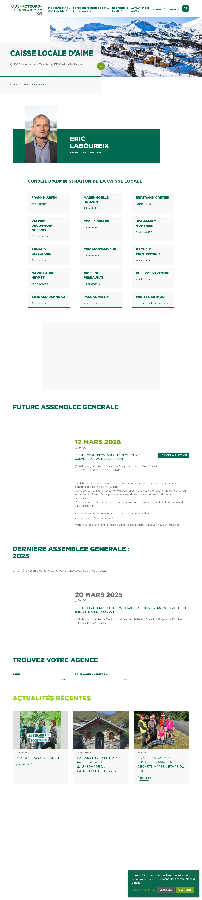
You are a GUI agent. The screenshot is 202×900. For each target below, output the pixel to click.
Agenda (174, 10)
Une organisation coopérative (58, 9)
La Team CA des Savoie (140, 9)
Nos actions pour (120, 9)
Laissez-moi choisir (143, 890)
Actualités (160, 10)
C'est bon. (184, 890)
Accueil (14, 85)
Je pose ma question (173, 455)
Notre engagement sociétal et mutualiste (91, 9)
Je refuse (166, 890)
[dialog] (163, 883)
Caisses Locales (29, 85)
